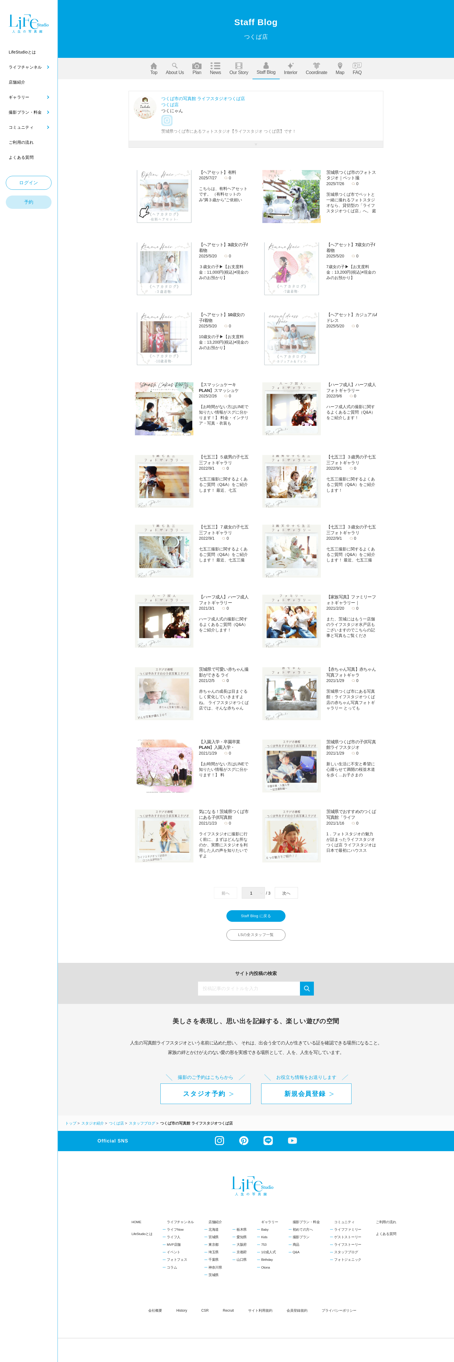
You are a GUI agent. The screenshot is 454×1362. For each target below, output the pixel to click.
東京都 (213, 1248)
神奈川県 (215, 1270)
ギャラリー (269, 1225)
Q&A (296, 1255)
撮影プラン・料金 (306, 1225)
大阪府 (242, 1248)
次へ (286, 893)
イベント (173, 1255)
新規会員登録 (304, 1097)
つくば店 (170, 104)
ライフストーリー (347, 1248)
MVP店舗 (174, 1248)
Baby (264, 1233)
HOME (136, 1225)
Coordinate (316, 68)
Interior (290, 68)
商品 (296, 1248)
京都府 (242, 1255)
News (215, 68)
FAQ (357, 68)
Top (154, 68)
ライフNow (175, 1233)
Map (340, 68)
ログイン (28, 182)
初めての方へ (303, 1233)
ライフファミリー (347, 1233)
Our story (238, 68)
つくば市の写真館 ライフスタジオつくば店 (203, 98)
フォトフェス (177, 1263)
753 (263, 1248)
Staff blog (266, 68)
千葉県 (213, 1263)
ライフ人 (173, 1240)
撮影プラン (301, 1240)
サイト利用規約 (260, 1314)
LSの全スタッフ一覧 (256, 937)
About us (175, 68)
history (181, 1314)
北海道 (213, 1233)
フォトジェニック (347, 1263)
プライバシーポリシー (339, 1314)
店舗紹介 (215, 1225)
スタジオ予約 (204, 1097)
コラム (172, 1270)
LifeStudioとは (141, 1237)
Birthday (267, 1263)
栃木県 (242, 1233)
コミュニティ (344, 1225)
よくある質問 (386, 1237)
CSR (204, 1314)
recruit (228, 1314)
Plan (197, 68)
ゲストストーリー (347, 1240)
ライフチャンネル (180, 1225)
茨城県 (213, 1278)
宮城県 (213, 1240)
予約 (29, 202)
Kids (264, 1240)
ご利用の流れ (386, 1225)
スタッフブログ (346, 1255)
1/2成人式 (268, 1255)
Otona (265, 1270)
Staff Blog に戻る (256, 916)
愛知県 (242, 1240)
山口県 (242, 1263)
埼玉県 (213, 1255)
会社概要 (155, 1314)
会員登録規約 (297, 1314)
